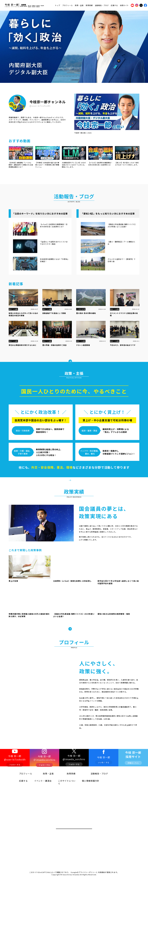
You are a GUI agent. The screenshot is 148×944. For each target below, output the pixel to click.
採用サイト (124, 4)
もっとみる (76, 357)
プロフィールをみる (93, 767)
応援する (114, 4)
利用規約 (101, 907)
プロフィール (67, 4)
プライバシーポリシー (87, 907)
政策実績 (89, 4)
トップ (57, 4)
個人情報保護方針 (86, 819)
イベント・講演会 (38, 819)
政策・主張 (79, 4)
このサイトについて (63, 819)
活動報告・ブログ (102, 4)
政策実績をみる (74, 649)
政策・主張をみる (75, 488)
